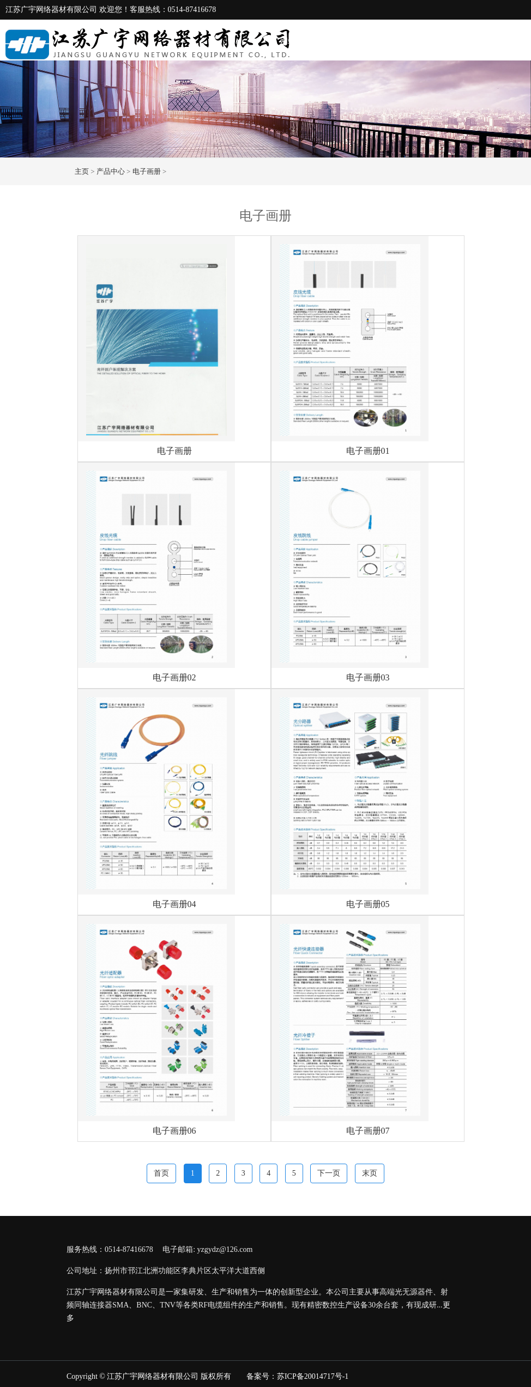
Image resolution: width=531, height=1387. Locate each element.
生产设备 (463, 41)
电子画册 (146, 171)
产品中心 (422, 41)
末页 (369, 1173)
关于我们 (339, 41)
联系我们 (505, 41)
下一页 (328, 1173)
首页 (161, 1173)
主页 (82, 171)
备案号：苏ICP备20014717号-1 (297, 1376)
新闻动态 (380, 41)
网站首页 (295, 41)
